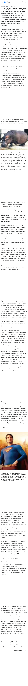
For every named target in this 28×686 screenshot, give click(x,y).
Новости (13, 6)
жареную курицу (6, 209)
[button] (14, 139)
